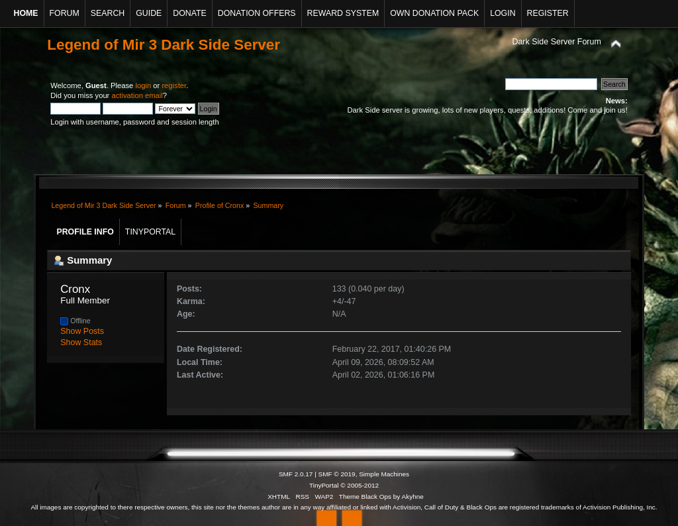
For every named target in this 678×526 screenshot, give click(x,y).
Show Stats (81, 342)
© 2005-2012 (359, 485)
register (174, 85)
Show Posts (82, 331)
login (143, 85)
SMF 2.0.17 (296, 474)
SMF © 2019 (337, 474)
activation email (136, 95)
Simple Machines (384, 474)
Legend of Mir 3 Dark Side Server (163, 44)
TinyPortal (324, 485)
